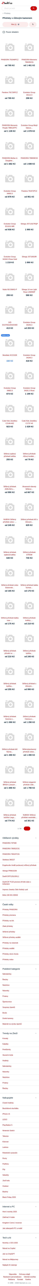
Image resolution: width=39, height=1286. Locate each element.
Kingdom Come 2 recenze (12, 1223)
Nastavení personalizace (12, 1277)
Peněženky (6, 1049)
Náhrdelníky (6, 974)
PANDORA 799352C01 (11, 848)
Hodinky (5, 1061)
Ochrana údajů (24, 1274)
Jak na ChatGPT (8, 1254)
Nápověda (13, 1274)
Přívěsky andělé (8, 948)
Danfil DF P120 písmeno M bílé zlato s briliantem (16, 883)
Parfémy (5, 1164)
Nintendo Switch (8, 1130)
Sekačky (5, 1175)
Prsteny (5, 996)
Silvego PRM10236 (9, 871)
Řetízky (5, 979)
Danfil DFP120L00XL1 (10, 876)
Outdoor (5, 1186)
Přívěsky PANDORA (9, 909)
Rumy (4, 1158)
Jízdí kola (6, 1180)
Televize (5, 1136)
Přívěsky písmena (9, 915)
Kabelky (5, 1044)
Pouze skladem (12, 32)
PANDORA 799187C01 (11, 854)
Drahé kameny (7, 1018)
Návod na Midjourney (10, 1259)
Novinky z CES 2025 (10, 1243)
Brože (4, 1013)
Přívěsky (7, 13)
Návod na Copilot (8, 1248)
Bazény (5, 1192)
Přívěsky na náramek (10, 943)
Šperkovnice (7, 1002)
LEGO (4, 1119)
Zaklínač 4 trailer (8, 1217)
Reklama (11, 1279)
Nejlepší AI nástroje (9, 1265)
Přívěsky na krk (8, 921)
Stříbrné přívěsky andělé (11, 937)
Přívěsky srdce (7, 959)
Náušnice (5, 985)
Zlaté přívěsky (7, 926)
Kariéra (28, 1279)
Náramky (5, 991)
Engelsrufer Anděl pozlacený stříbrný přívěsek (19, 865)
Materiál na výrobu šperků (12, 1024)
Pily (3, 1169)
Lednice (5, 1147)
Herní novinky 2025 (9, 1212)
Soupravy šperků (8, 1007)
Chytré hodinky (8, 1103)
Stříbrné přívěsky (8, 932)
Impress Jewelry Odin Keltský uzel (15, 889)
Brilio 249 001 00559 (10, 895)
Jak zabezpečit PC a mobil (12, 1228)
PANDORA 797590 (9, 843)
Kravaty (5, 1038)
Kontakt (20, 1279)
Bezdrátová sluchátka (10, 1108)
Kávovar (5, 1142)
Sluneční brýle (7, 1055)
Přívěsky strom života (10, 954)
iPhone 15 (6, 1114)
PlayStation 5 (7, 1125)
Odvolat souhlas (30, 1277)
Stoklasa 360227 (8, 860)
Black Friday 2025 (9, 1197)
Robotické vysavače (9, 1153)
